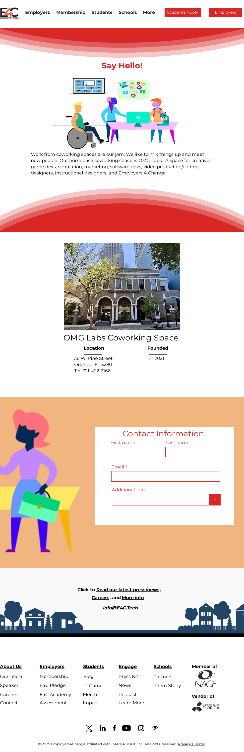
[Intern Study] (167, 686)
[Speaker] (14, 686)
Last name (177, 442)
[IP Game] (97, 686)
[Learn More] (133, 703)
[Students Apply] (183, 12)
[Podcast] (133, 695)
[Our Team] (14, 677)
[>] (215, 499)
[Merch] (97, 695)
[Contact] (14, 703)
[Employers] (225, 12)
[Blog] (97, 677)
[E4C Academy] (55, 695)
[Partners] (167, 677)
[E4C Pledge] (54, 686)
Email (117, 467)
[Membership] (54, 677)
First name (123, 442)
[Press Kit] (133, 677)
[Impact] (97, 703)
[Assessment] (54, 703)
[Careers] (14, 695)
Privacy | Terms (191, 744)
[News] (133, 686)
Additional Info (128, 490)
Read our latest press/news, (128, 589)
